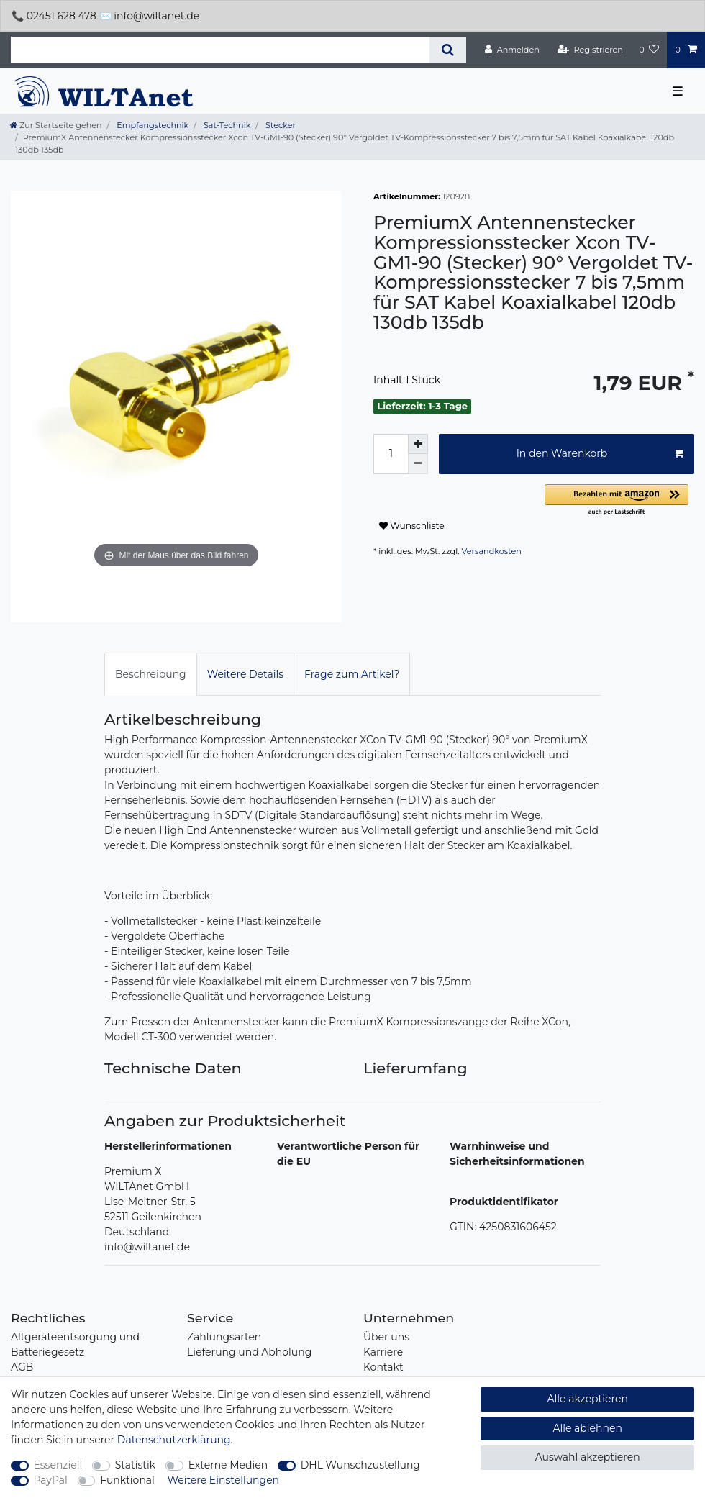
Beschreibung (150, 674)
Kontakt (383, 1367)
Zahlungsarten (224, 1336)
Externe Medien (228, 1464)
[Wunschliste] (649, 50)
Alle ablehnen (587, 1428)
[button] (619, 500)
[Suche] (447, 50)
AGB (22, 1367)
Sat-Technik (225, 125)
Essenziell (58, 1464)
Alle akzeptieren (587, 1398)
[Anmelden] (512, 50)
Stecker (279, 125)
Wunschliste (412, 525)
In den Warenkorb (600, 453)
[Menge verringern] (418, 464)
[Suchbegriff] (220, 50)
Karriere (383, 1351)
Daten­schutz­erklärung (174, 1439)
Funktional (127, 1480)
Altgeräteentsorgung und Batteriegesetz (75, 1344)
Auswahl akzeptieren (587, 1457)
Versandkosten (492, 551)
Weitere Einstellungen (224, 1480)
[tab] (150, 674)
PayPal (51, 1480)
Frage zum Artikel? (351, 674)
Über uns (386, 1336)
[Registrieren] (590, 50)
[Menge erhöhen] (418, 444)
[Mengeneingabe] (390, 454)
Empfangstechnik (151, 125)
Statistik (135, 1464)
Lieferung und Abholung (249, 1351)
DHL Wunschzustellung (360, 1464)
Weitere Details (245, 674)
